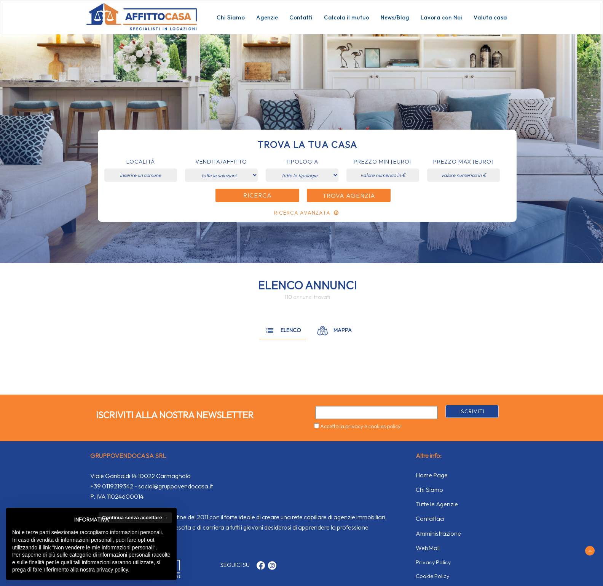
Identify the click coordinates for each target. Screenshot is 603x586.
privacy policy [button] (112, 570)
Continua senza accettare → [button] (135, 517)
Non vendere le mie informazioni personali (103, 547)
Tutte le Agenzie (437, 504)
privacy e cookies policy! (373, 426)
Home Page (432, 475)
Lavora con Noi (441, 17)
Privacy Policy (433, 562)
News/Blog (395, 17)
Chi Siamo (231, 17)
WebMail (428, 548)
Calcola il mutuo (346, 17)
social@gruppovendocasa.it (175, 486)
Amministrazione (438, 533)
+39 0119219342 (111, 486)
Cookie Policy (432, 576)
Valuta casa (490, 17)
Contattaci (430, 518)
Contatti (301, 17)
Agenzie (267, 17)
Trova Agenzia (348, 195)
